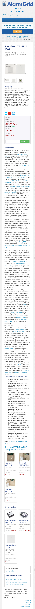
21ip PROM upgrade (10, 192)
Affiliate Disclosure (26, 606)
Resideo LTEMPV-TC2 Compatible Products (15, 448)
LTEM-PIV (19, 365)
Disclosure (28, 604)
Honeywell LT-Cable (16, 312)
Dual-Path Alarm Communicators (15, 585)
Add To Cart (24, 141)
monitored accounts (18, 331)
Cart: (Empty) (8, 15)
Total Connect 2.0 (23, 165)
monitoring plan (8, 348)
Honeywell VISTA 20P (10, 181)
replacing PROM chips (23, 242)
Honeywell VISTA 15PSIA (14, 177)
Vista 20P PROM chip (20, 372)
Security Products (11, 36)
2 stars (7, 88)
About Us (28, 602)
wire (24, 304)
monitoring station (21, 329)
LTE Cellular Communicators (14, 579)
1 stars (5, 88)
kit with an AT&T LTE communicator (20, 186)
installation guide (21, 317)
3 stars (8, 88)
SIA (23, 177)
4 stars (10, 88)
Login (17, 15)
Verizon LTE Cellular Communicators (16, 582)
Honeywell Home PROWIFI (19, 261)
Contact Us (28, 600)
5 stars (11, 88)
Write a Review (10, 571)
